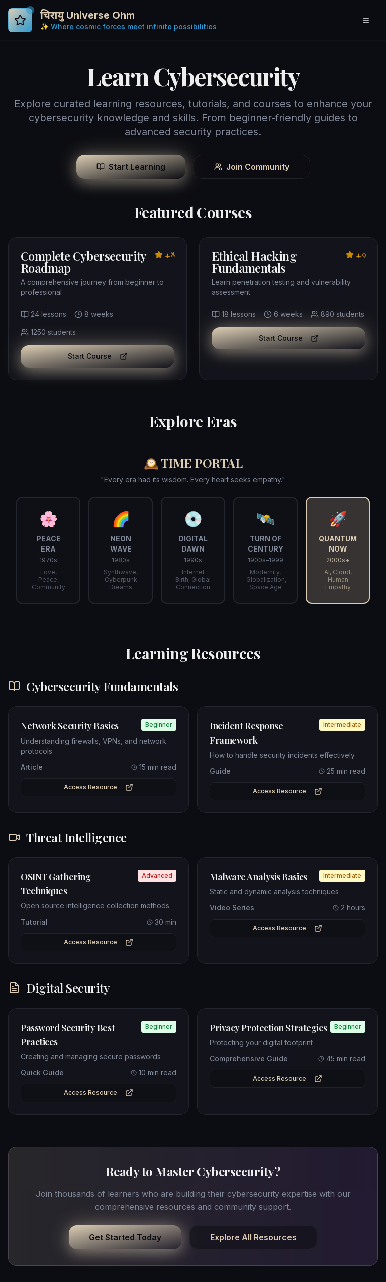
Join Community (252, 167)
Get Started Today (125, 1237)
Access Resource (98, 787)
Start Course (98, 356)
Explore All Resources (253, 1237)
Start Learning (130, 167)
